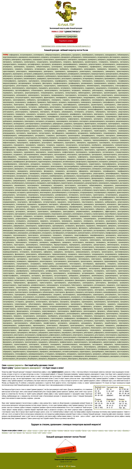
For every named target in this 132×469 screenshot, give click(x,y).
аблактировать (73, 358)
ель (24, 433)
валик (24, 430)
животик (66, 430)
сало (10, 433)
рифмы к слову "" (53, 372)
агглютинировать (104, 356)
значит (44, 433)
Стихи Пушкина (71, 464)
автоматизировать (9, 358)
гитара (35, 433)
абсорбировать (32, 358)
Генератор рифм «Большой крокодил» (66, 459)
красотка (28, 433)
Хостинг (61, 466)
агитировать (124, 356)
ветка (72, 430)
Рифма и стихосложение (62, 464)
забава (29, 430)
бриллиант (5, 433)
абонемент (126, 430)
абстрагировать (21, 358)
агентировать (62, 358)
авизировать (42, 358)
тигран (111, 430)
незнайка (78, 430)
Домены (72, 466)
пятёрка (54, 430)
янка (106, 430)
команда (100, 430)
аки (115, 430)
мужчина (60, 430)
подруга (35, 430)
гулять (119, 430)
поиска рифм (52, 416)
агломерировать (78, 356)
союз (89, 430)
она (14, 433)
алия (45, 430)
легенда (94, 430)
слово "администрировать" (87, 381)
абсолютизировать (91, 356)
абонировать (93, 358)
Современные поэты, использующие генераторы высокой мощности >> (66, 46)
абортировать (83, 358)
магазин (19, 433)
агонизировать (67, 356)
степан (41, 430)
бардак (84, 430)
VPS (67, 466)
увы (49, 430)
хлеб (39, 433)
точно (49, 433)
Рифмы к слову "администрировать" (66, 457)
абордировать (52, 358)
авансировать (115, 356)
